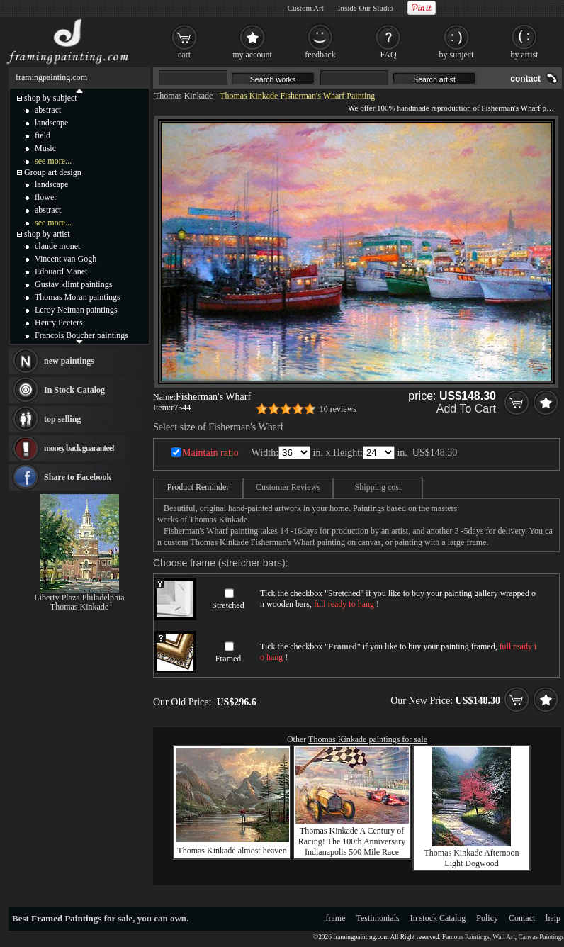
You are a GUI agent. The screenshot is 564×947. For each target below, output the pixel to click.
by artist (524, 55)
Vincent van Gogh (65, 259)
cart (184, 55)
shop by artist (47, 234)
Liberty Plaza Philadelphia (79, 598)
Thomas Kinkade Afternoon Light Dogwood (471, 858)
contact (525, 79)
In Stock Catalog (74, 390)
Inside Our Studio (365, 8)
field (42, 135)
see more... (53, 161)
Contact (522, 918)
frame (336, 918)
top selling (62, 419)
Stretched (228, 605)
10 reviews (338, 409)
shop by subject (50, 98)
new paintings (69, 361)
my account (252, 55)
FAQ (388, 55)
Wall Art (503, 937)
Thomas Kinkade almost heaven (231, 851)
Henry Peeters (59, 322)
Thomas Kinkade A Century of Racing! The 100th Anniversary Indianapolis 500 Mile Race (351, 841)
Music (45, 148)
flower (46, 197)
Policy (487, 918)
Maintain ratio (210, 452)
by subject (456, 55)
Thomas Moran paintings (77, 297)
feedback (320, 55)
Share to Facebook (77, 477)
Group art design (52, 172)
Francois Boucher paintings (81, 335)
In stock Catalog (438, 918)
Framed (228, 658)
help (553, 918)
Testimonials (378, 918)
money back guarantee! (79, 448)
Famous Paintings (466, 937)
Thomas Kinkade (183, 96)
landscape (51, 123)
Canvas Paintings (541, 937)
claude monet (57, 246)
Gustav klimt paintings (73, 284)
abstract (48, 110)
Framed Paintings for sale (81, 918)
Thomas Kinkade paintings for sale (367, 739)
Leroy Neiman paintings (76, 310)
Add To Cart (466, 409)
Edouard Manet (61, 271)
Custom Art (306, 8)
